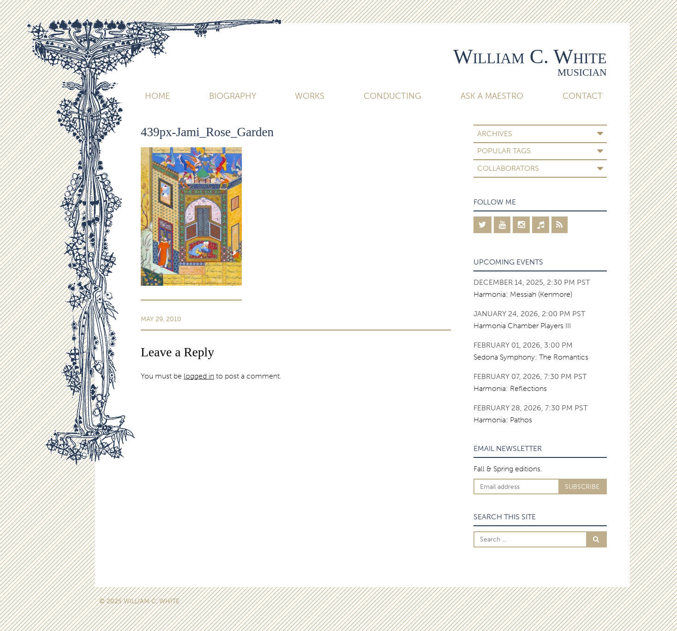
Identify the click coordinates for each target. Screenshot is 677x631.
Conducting (392, 96)
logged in (199, 376)
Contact (583, 96)
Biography (232, 96)
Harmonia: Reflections (510, 388)
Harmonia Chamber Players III (522, 325)
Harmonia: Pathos (502, 419)
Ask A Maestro (492, 96)
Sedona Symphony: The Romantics (530, 357)
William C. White (530, 56)
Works (309, 96)
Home (157, 96)
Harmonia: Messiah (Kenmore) (522, 294)
